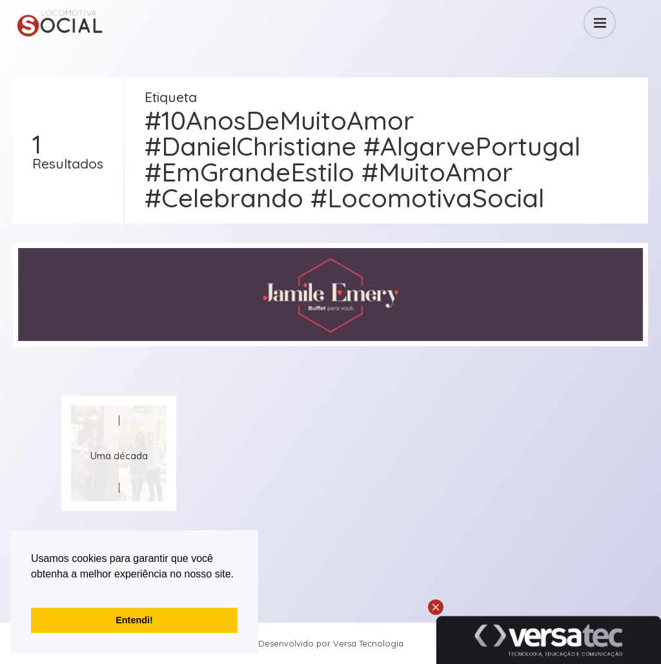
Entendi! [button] (134, 620)
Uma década (119, 456)
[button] (33, 590)
